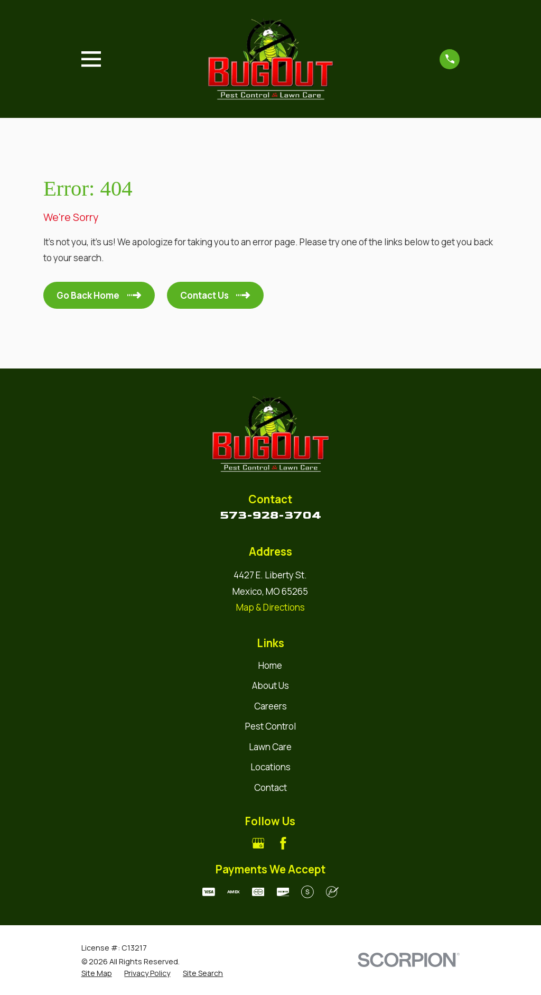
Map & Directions (270, 607)
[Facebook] (283, 843)
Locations (270, 767)
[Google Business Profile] (258, 843)
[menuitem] (96, 973)
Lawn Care (270, 747)
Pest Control (270, 726)
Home (270, 665)
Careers (270, 706)
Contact (270, 787)
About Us (270, 685)
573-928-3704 (270, 515)
